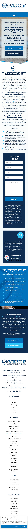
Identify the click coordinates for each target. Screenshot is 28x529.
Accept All (23, 526)
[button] (14, 48)
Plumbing (12, 22)
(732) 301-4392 (16, 380)
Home (6, 22)
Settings (16, 526)
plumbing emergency (11, 101)
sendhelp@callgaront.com (16, 383)
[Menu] (14, 15)
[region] (14, 522)
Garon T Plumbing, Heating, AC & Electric (12, 316)
